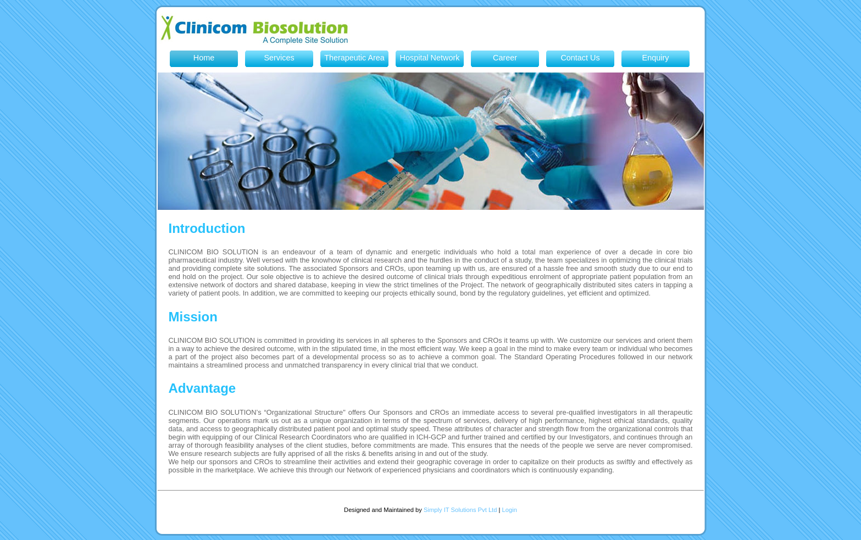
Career (505, 57)
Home (203, 57)
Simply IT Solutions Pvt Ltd (460, 509)
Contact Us (579, 57)
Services (279, 57)
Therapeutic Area (354, 57)
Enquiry (655, 57)
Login (509, 509)
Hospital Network (430, 57)
